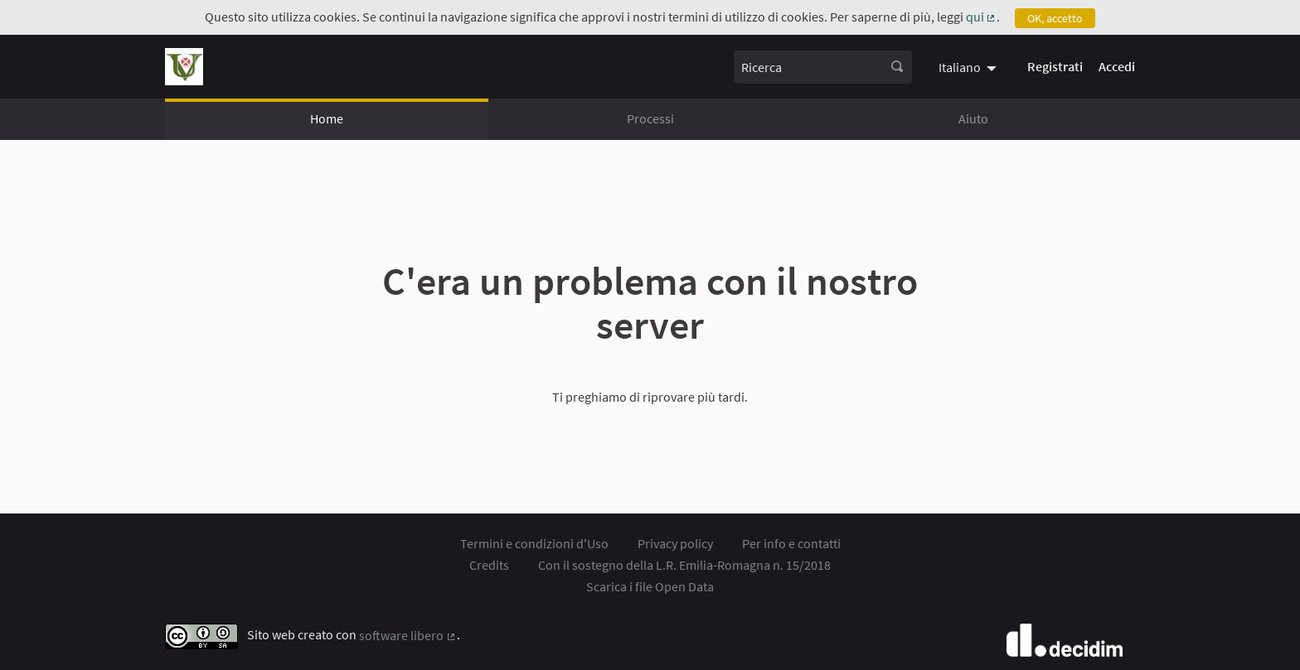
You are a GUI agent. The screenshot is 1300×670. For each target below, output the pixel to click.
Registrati (1055, 66)
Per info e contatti (791, 543)
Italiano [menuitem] (960, 67)
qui (981, 16)
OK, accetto (1055, 18)
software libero (408, 635)
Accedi (1117, 66)
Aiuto (973, 118)
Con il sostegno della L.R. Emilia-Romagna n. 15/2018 (684, 565)
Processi (650, 118)
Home (326, 118)
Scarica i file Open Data (650, 586)
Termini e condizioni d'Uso (534, 543)
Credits (489, 565)
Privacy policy (675, 543)
